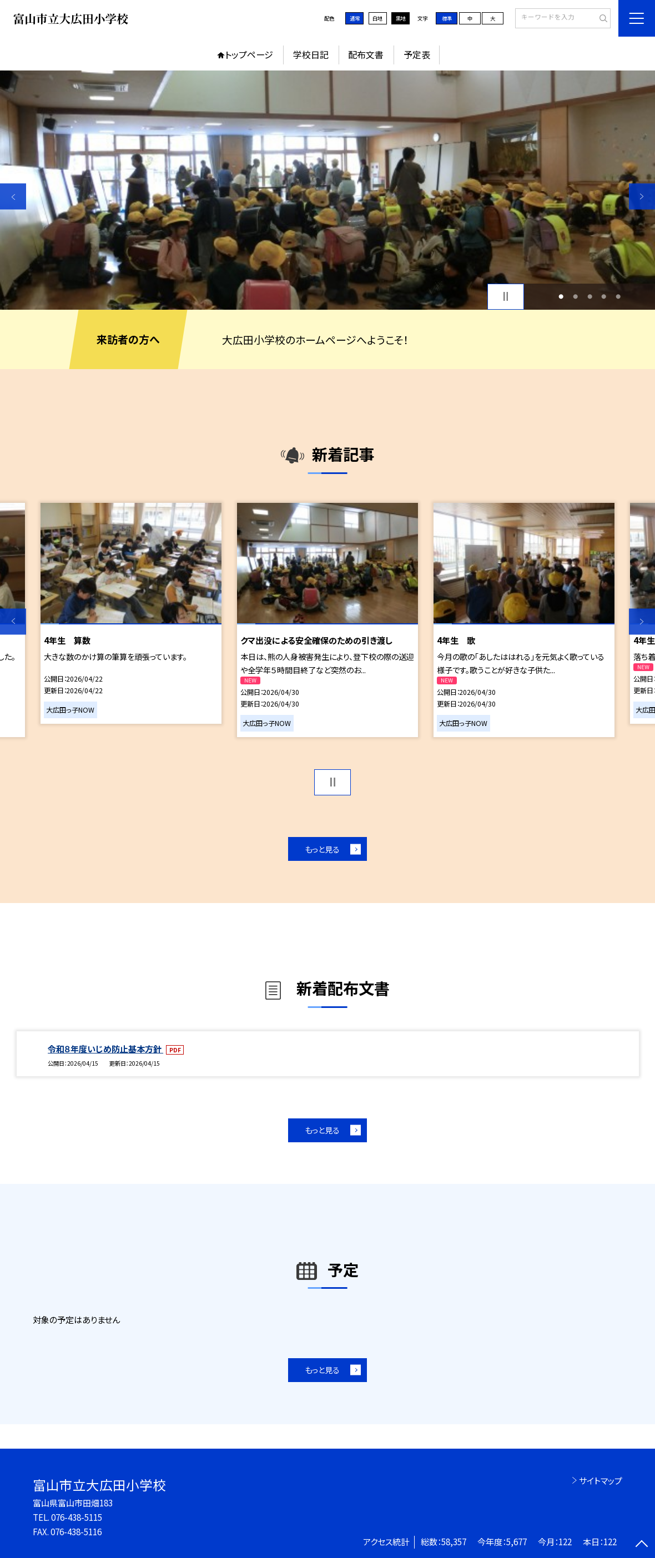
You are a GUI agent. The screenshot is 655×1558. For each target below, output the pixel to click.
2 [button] (575, 296)
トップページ (249, 54)
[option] (327, 189)
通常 (355, 18)
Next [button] (642, 197)
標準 (447, 18)
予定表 (417, 54)
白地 (377, 18)
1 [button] (560, 296)
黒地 (401, 18)
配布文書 (366, 54)
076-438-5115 (76, 1517)
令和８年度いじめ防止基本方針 (105, 1048)
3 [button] (589, 296)
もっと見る (322, 849)
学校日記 (311, 54)
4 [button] (603, 296)
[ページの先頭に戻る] (642, 1545)
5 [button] (618, 296)
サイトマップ (600, 1480)
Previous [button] (13, 197)
